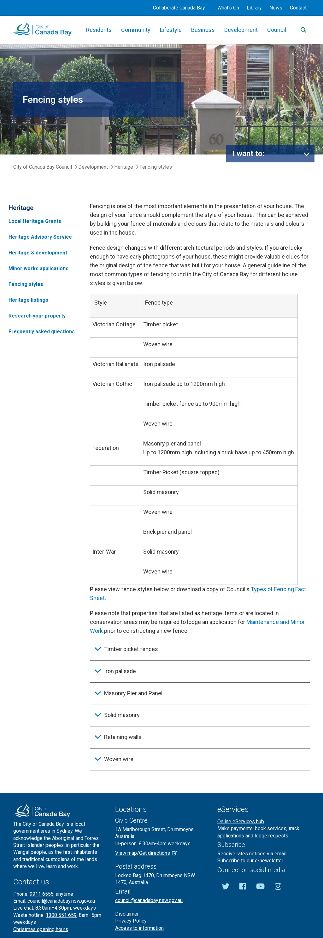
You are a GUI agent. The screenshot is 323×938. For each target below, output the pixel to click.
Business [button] (203, 29)
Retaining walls (123, 737)
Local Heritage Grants (35, 221)
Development (93, 167)
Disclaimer (127, 914)
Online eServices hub (240, 821)
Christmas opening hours (40, 929)
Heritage (123, 167)
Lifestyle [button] (171, 29)
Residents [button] (99, 29)
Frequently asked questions (42, 332)
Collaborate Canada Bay (179, 8)
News (275, 8)
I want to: (248, 153)
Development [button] (241, 29)
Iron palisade (120, 671)
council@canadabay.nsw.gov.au (61, 901)
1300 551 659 (61, 915)
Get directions (160, 853)
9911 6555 (42, 894)
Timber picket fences (131, 649)
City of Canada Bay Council (42, 167)
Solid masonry (122, 715)
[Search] (303, 30)
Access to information (139, 928)
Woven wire (118, 759)
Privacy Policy (131, 921)
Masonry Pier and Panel (133, 693)
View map (126, 853)
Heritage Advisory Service (40, 237)
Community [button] (135, 29)
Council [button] (276, 29)
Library (254, 8)
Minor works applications (38, 268)
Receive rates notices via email (251, 854)
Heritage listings (28, 300)
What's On (228, 8)
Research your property (37, 316)
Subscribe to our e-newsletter (250, 861)
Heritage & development (38, 253)
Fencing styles (26, 284)
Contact (298, 8)
